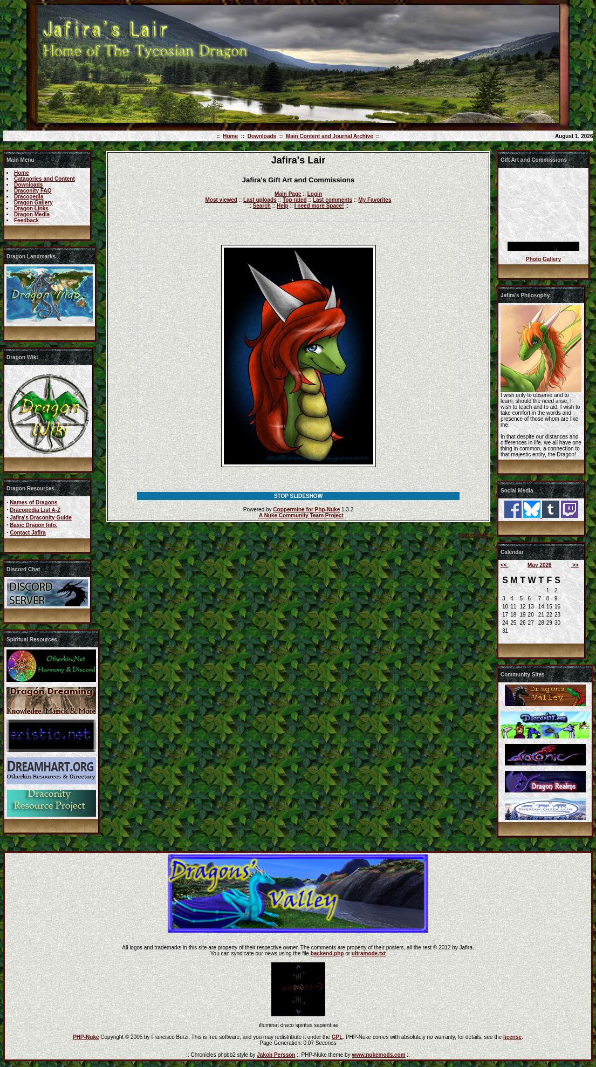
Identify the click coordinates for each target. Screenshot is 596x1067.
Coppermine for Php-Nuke (306, 509)
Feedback (26, 220)
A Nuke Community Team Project (301, 515)
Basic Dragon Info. (33, 525)
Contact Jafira (28, 533)
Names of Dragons (33, 502)
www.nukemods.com (378, 1055)
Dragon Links (31, 208)
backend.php (327, 953)
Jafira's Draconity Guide (41, 518)
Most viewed (221, 200)
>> (574, 565)
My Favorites (374, 200)
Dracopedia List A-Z (35, 510)
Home (230, 136)
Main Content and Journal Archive (329, 136)
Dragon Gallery (33, 203)
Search (262, 206)
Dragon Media (32, 214)
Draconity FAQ (32, 191)
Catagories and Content (44, 179)
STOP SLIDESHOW (298, 496)
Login (314, 194)
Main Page (288, 194)
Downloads (262, 136)
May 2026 (539, 565)
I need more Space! (319, 206)
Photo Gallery (543, 259)
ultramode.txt (369, 953)
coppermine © (476, 535)
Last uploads (260, 200)
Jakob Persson (276, 1055)
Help (283, 206)
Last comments (332, 200)
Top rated (295, 200)
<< (504, 565)
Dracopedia (28, 197)
